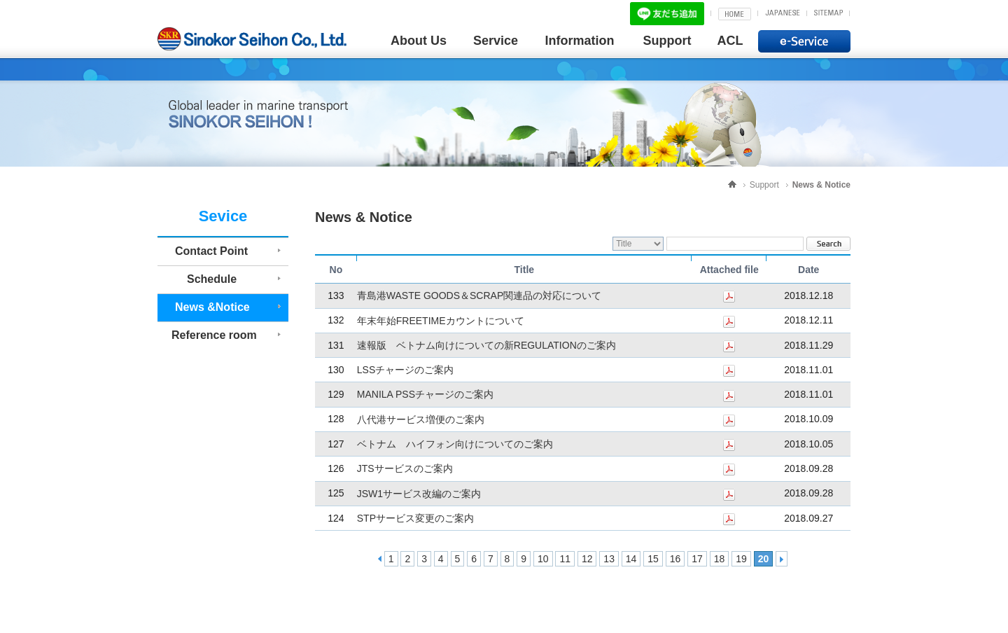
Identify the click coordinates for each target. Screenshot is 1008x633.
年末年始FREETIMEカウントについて (440, 320)
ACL (730, 41)
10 (543, 558)
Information (580, 41)
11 (564, 558)
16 (675, 558)
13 (609, 558)
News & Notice (821, 185)
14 (631, 558)
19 (741, 558)
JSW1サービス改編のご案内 (419, 493)
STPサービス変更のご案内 (415, 518)
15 (653, 558)
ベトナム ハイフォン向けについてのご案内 (455, 444)
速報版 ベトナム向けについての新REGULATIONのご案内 (486, 345)
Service (495, 41)
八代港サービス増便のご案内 (420, 419)
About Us (419, 41)
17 (697, 558)
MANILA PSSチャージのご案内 (425, 395)
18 (719, 558)
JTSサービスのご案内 (405, 469)
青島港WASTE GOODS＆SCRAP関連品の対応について (479, 296)
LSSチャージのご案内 (405, 369)
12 (587, 558)
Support (667, 41)
